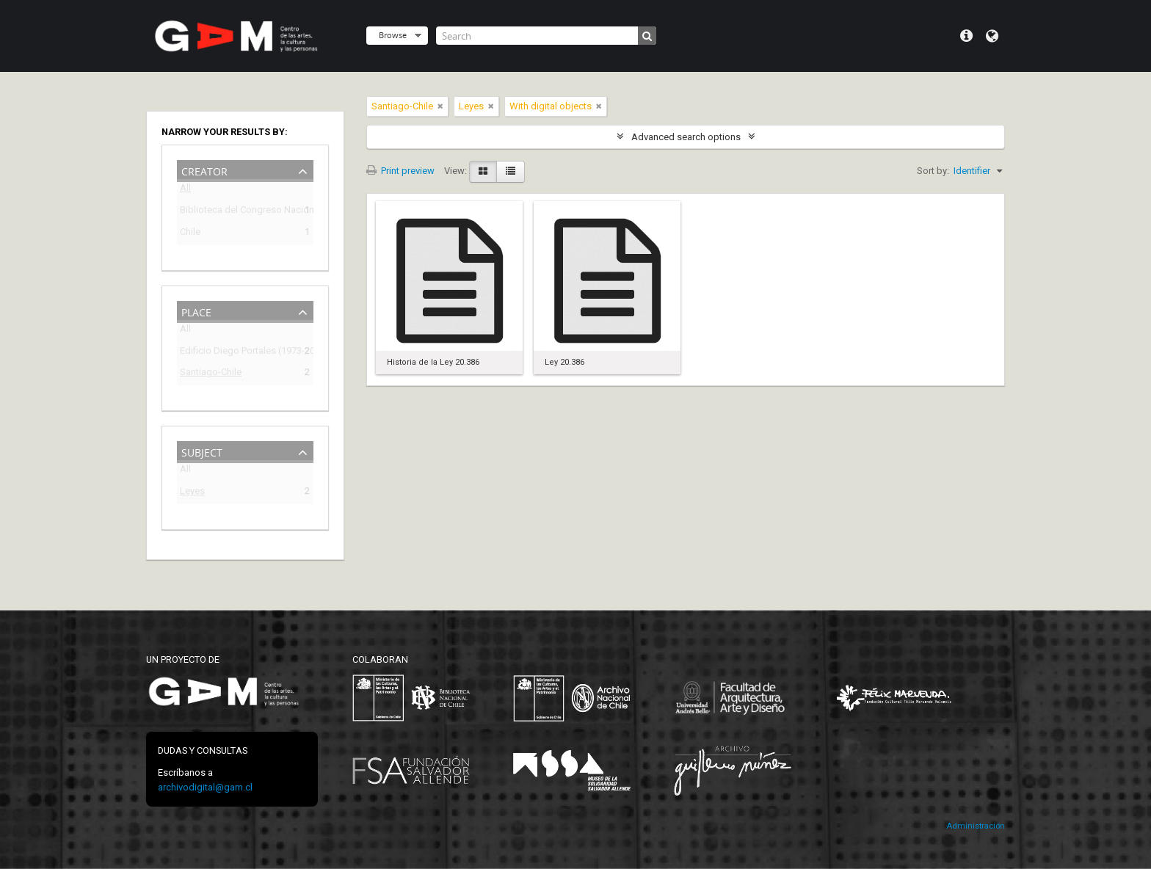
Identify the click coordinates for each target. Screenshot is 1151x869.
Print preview (400, 170)
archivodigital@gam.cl (205, 787)
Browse (393, 34)
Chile (190, 234)
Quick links (966, 36)
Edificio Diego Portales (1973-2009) (235, 352)
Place (196, 311)
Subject (201, 451)
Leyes (192, 493)
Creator (204, 170)
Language (992, 36)
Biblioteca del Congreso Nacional (235, 212)
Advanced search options (686, 136)
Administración (975, 826)
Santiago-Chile (211, 374)
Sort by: (933, 170)
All (185, 190)
